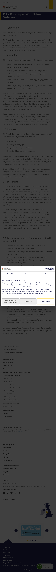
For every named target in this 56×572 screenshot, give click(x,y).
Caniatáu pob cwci (45, 301)
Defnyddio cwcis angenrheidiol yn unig (10, 301)
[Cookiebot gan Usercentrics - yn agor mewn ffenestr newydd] (46, 268)
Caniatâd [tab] (10, 274)
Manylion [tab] (28, 274)
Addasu (28, 301)
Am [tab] (46, 274)
